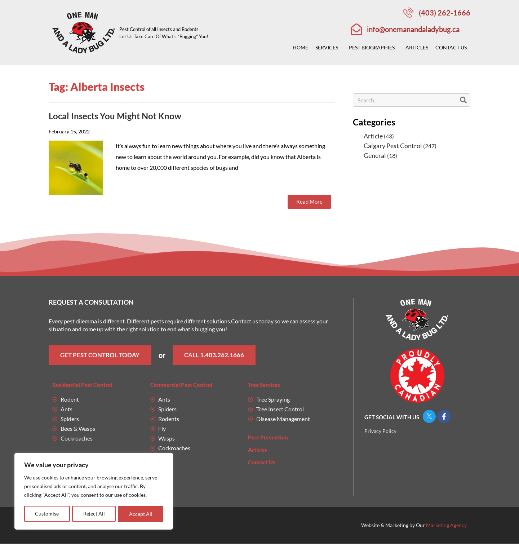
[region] (93, 492)
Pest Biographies (373, 47)
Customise (47, 514)
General (375, 155)
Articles (416, 47)
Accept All (140, 514)
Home (300, 47)
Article (373, 136)
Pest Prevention (268, 437)
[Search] (463, 100)
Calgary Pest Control (393, 146)
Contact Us (452, 47)
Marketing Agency (446, 525)
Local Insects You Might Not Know (115, 116)
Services (328, 47)
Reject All (94, 514)
